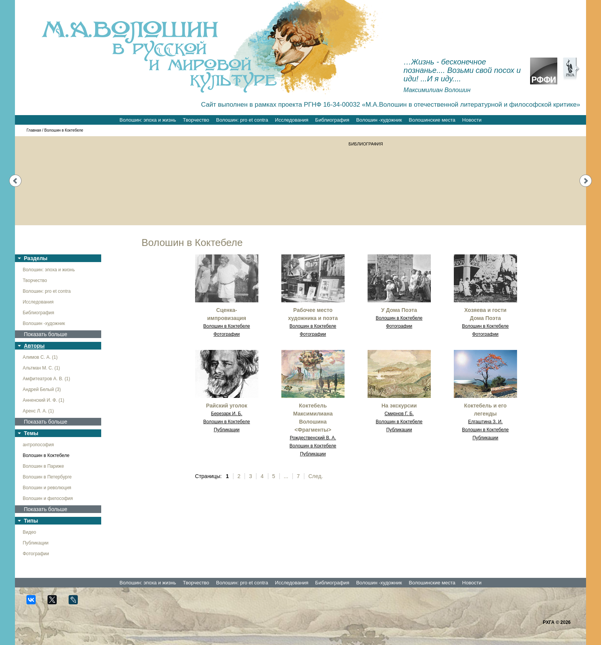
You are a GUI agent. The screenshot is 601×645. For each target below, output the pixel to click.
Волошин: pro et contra (242, 120)
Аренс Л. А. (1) (38, 411)
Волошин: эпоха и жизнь (148, 120)
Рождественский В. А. (313, 437)
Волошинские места (432, 120)
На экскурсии (399, 406)
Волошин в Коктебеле (46, 455)
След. (316, 476)
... (286, 476)
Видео (29, 532)
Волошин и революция (47, 487)
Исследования (291, 120)
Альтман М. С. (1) (41, 368)
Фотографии (36, 553)
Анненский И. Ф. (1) (43, 400)
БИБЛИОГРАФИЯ (367, 144)
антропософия (38, 444)
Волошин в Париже (43, 466)
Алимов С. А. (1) (40, 357)
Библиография (332, 120)
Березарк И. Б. (227, 413)
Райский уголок (226, 406)
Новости (471, 120)
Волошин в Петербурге (47, 477)
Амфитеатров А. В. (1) (46, 378)
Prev (15, 181)
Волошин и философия (48, 498)
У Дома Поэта (399, 310)
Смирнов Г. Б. (399, 413)
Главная (33, 130)
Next (586, 181)
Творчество (196, 120)
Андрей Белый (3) (42, 389)
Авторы (34, 346)
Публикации (35, 543)
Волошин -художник (379, 120)
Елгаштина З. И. (485, 421)
